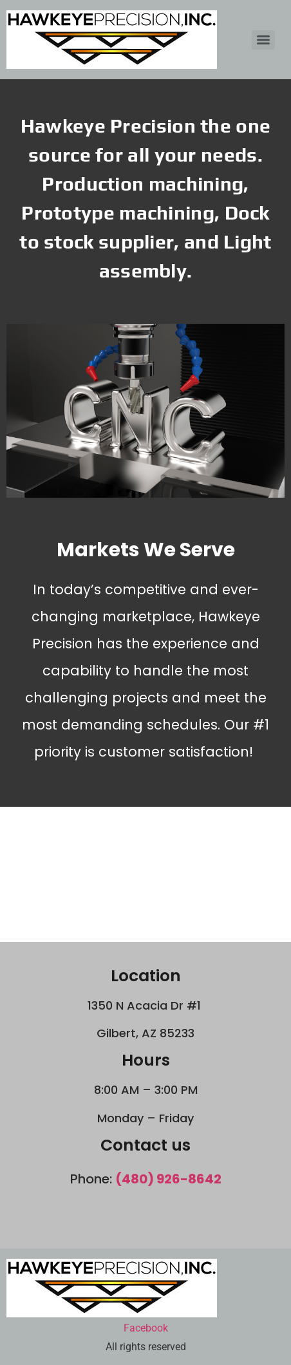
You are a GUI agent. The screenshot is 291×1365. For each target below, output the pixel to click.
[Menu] (263, 40)
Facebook (146, 1328)
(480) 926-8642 (168, 1179)
